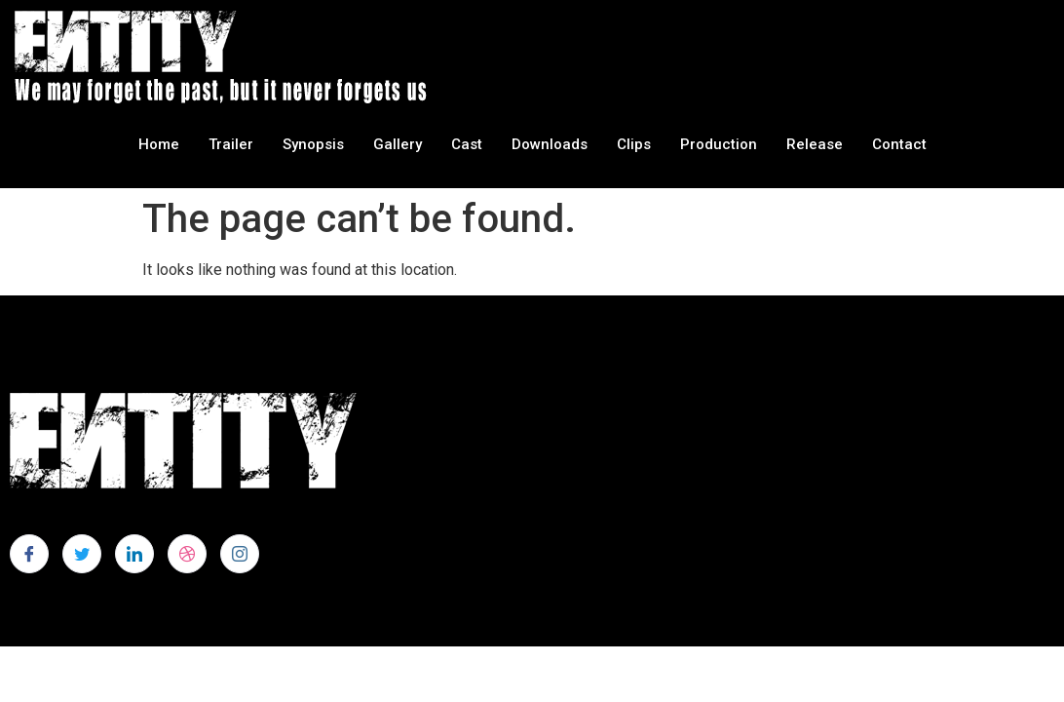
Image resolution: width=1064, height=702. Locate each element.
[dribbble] (187, 553)
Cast (466, 144)
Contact (899, 144)
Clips (634, 144)
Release (814, 144)
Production (718, 144)
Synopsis (313, 144)
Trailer (231, 144)
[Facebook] (29, 553)
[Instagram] (239, 553)
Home (158, 144)
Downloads (550, 144)
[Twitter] (81, 553)
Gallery (397, 144)
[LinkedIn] (134, 553)
